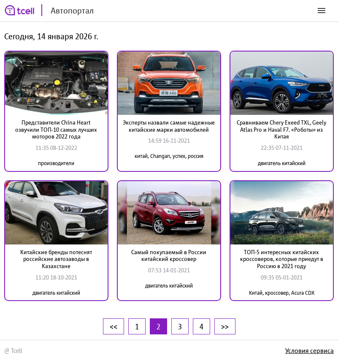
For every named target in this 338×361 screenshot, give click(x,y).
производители (56, 163)
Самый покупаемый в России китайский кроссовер (168, 256)
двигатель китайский (282, 163)
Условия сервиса (309, 350)
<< (113, 326)
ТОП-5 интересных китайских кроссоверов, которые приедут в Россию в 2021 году (281, 259)
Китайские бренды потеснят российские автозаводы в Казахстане (56, 259)
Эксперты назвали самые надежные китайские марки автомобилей (169, 126)
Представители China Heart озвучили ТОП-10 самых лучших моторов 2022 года (56, 129)
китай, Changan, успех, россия (169, 156)
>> (225, 326)
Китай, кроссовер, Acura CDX (281, 293)
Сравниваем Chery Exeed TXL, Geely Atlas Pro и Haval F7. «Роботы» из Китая (281, 129)
